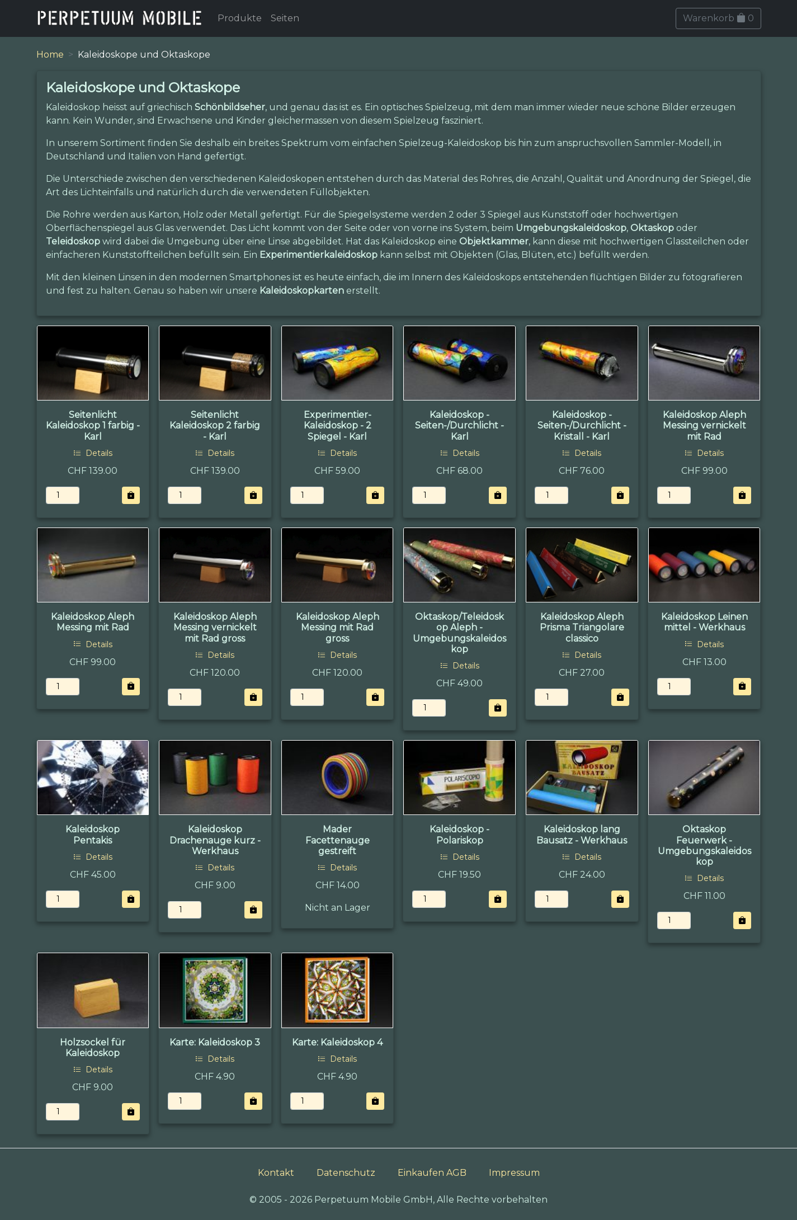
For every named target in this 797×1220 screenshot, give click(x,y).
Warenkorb (718, 18)
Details (92, 453)
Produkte (240, 18)
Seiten (285, 18)
